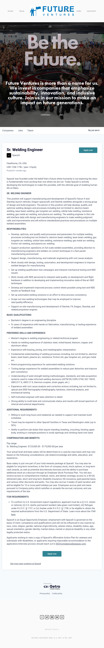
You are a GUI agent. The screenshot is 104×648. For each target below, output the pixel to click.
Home (11, 11)
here (13, 514)
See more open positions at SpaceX (25, 564)
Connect (91, 11)
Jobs (78, 11)
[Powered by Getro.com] (52, 586)
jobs (20, 130)
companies (7, 130)
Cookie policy (57, 594)
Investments (64, 11)
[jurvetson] (52, 617)
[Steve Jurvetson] (42, 617)
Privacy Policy (52, 629)
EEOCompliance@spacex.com (71, 544)
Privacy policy (45, 594)
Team (22, 11)
